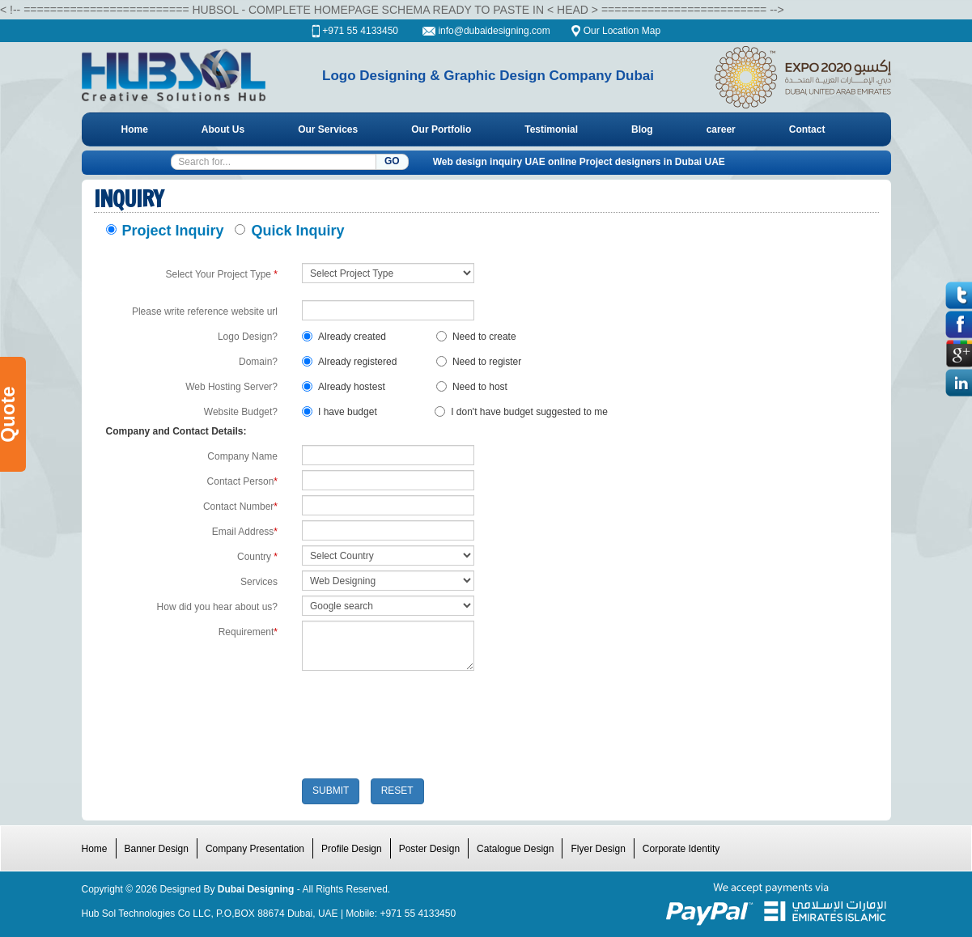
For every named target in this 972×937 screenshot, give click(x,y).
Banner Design (157, 848)
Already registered (349, 361)
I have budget (339, 412)
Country (257, 556)
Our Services (328, 129)
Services (259, 581)
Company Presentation (255, 848)
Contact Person (242, 481)
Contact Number (240, 506)
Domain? (258, 361)
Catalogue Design (515, 848)
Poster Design (429, 848)
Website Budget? (241, 412)
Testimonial (551, 129)
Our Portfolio (441, 129)
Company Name (242, 456)
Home (134, 129)
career (721, 129)
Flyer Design (598, 848)
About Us (223, 129)
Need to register (478, 361)
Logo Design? (248, 336)
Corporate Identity (681, 848)
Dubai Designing (256, 889)
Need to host (471, 386)
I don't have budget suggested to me (521, 412)
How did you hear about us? (217, 607)
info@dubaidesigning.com (495, 30)
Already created (344, 336)
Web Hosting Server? (231, 386)
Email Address (245, 531)
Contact (807, 129)
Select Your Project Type (221, 274)
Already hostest (343, 386)
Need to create (476, 336)
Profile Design (351, 848)
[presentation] (425, 726)
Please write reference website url (205, 311)
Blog (642, 129)
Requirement (248, 632)
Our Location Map (622, 30)
